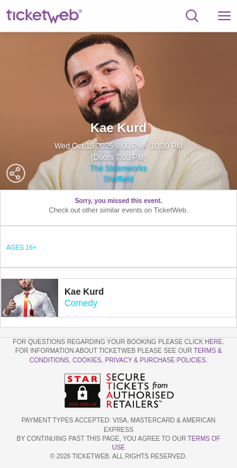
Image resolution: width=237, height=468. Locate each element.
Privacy (118, 360)
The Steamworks (118, 168)
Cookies (87, 360)
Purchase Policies (172, 360)
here (213, 341)
